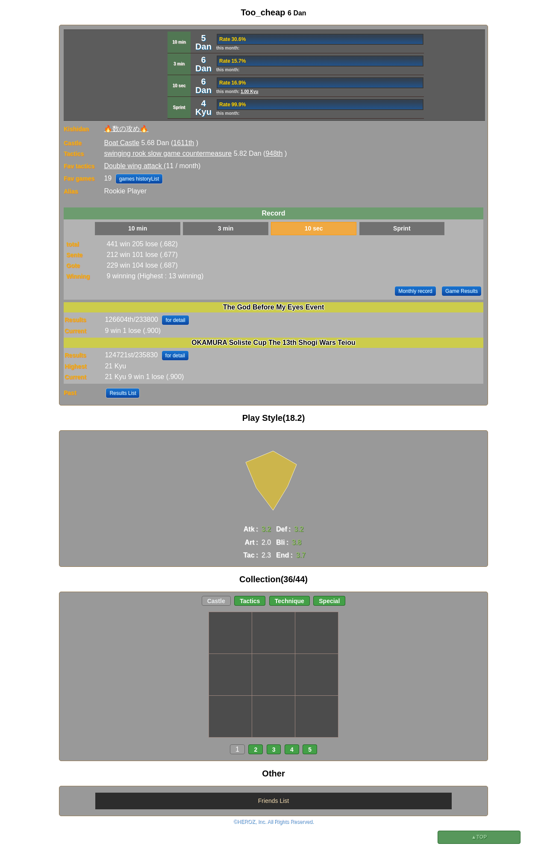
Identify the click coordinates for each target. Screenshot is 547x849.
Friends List (273, 800)
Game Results (461, 291)
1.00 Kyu (249, 91)
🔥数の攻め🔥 (126, 128)
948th (273, 153)
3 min (226, 228)
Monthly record (415, 291)
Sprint (401, 228)
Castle (216, 601)
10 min (137, 228)
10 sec (314, 228)
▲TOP (479, 837)
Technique (289, 601)
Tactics (250, 601)
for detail (175, 320)
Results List (122, 393)
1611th (183, 142)
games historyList (139, 179)
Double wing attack (134, 165)
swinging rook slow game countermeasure (168, 153)
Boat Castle (121, 142)
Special (329, 601)
